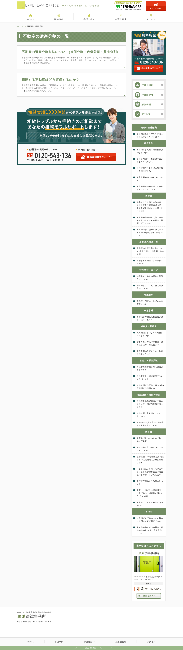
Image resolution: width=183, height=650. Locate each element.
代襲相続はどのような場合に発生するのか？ (150, 334)
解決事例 (58, 19)
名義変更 (148, 295)
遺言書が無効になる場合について (150, 482)
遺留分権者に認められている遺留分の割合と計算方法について (150, 233)
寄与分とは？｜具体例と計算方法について (150, 287)
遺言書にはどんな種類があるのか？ (150, 504)
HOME (30, 19)
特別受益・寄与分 (148, 270)
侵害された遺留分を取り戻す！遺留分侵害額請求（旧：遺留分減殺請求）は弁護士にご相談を (150, 206)
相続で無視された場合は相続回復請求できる (150, 169)
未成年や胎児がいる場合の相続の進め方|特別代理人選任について (150, 530)
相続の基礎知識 (149, 127)
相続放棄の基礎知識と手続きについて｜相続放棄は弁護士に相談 (150, 404)
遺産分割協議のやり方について (150, 178)
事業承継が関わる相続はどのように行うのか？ (150, 318)
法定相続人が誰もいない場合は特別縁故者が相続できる (150, 519)
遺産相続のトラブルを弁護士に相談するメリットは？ (150, 135)
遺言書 (148, 432)
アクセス (151, 19)
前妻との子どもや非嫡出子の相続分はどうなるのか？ (150, 343)
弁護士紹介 (89, 19)
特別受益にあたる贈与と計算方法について (150, 277)
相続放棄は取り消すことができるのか (150, 414)
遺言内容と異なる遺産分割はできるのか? (150, 151)
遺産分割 (148, 143)
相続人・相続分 (149, 326)
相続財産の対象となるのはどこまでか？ (150, 368)
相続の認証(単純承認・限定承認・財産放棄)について (150, 423)
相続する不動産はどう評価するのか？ (50, 79)
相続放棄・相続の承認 (148, 395)
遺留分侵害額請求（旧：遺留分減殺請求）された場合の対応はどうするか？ (150, 220)
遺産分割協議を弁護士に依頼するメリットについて (150, 188)
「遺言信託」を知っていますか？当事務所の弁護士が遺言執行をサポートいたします (150, 472)
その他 (148, 512)
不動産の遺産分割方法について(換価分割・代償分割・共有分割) (70, 52)
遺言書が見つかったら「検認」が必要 (149, 439)
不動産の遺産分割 (148, 242)
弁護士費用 (121, 19)
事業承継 (148, 310)
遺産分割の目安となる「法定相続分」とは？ (150, 352)
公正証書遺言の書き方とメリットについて (150, 448)
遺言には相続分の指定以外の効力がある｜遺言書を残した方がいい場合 (150, 493)
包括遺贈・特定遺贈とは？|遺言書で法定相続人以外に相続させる (150, 460)
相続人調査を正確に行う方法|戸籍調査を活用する (150, 386)
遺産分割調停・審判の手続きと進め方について (150, 160)
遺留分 (148, 196)
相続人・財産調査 (148, 360)
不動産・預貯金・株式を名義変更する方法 (150, 302)
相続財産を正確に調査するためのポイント (150, 377)
